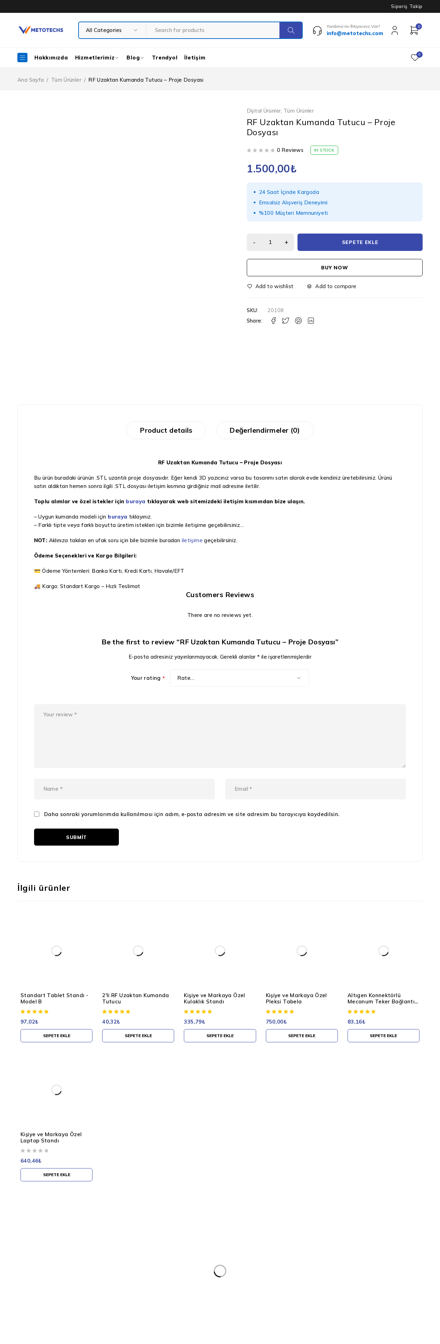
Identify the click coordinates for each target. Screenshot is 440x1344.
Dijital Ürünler (264, 111)
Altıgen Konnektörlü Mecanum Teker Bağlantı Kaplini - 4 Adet (381, 1010)
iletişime (192, 541)
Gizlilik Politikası (192, 1276)
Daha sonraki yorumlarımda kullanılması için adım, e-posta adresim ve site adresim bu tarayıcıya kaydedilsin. (192, 823)
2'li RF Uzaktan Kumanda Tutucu (135, 1007)
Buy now (334, 267)
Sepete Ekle (360, 242)
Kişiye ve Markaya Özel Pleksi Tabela (296, 1007)
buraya (135, 502)
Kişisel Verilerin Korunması (205, 1249)
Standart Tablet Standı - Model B (54, 1007)
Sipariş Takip (407, 6)
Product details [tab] (163, 430)
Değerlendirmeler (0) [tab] (267, 430)
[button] (56, 1044)
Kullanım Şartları (193, 1263)
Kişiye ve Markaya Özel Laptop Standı (51, 1146)
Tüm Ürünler (66, 79)
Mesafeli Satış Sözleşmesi (204, 1304)
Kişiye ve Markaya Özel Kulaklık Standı (214, 1007)
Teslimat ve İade (193, 1290)
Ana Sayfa (30, 79)
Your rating (148, 679)
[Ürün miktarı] (271, 242)
